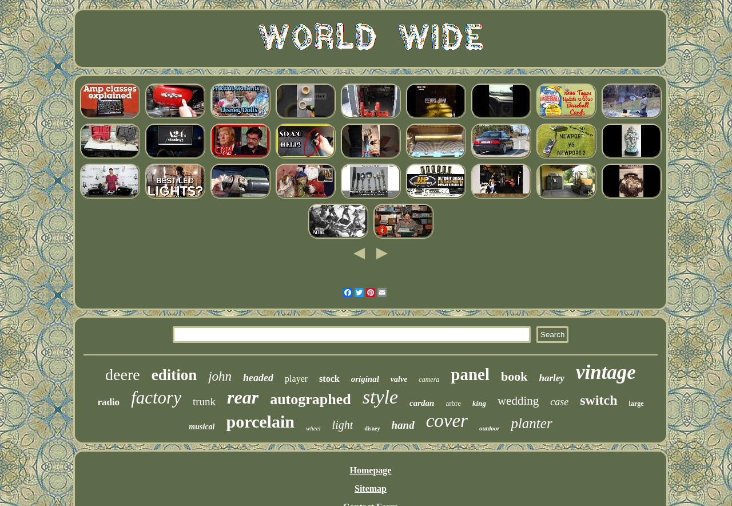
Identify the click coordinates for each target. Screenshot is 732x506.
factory (156, 398)
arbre (453, 403)
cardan (421, 403)
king (479, 403)
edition (174, 375)
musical (201, 426)
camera (429, 379)
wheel (313, 428)
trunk (204, 402)
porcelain (260, 421)
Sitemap (371, 488)
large (636, 404)
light (342, 424)
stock (329, 379)
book (514, 376)
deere (122, 375)
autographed (310, 399)
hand (403, 425)
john (220, 376)
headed (258, 378)
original (365, 379)
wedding (518, 401)
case (559, 402)
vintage (606, 372)
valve (399, 379)
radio (108, 402)
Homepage (371, 470)
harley (551, 378)
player (296, 379)
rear (242, 397)
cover (447, 420)
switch (598, 400)
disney (372, 428)
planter (531, 423)
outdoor (489, 428)
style (380, 397)
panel (470, 374)
